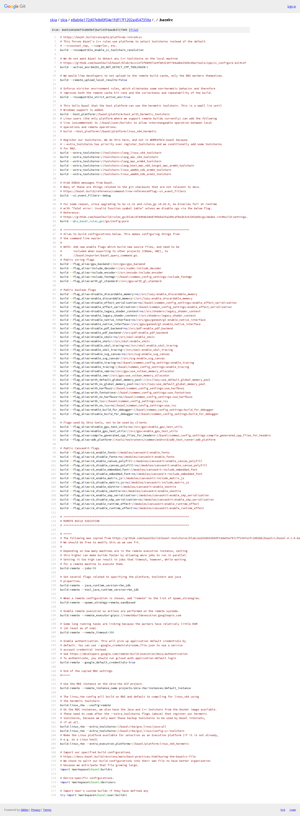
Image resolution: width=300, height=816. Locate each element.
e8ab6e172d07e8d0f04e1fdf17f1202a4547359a (111, 19)
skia (53, 19)
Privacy (35, 810)
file (133, 30)
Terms (47, 810)
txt (282, 810)
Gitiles (25, 810)
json (292, 810)
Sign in (291, 6)
